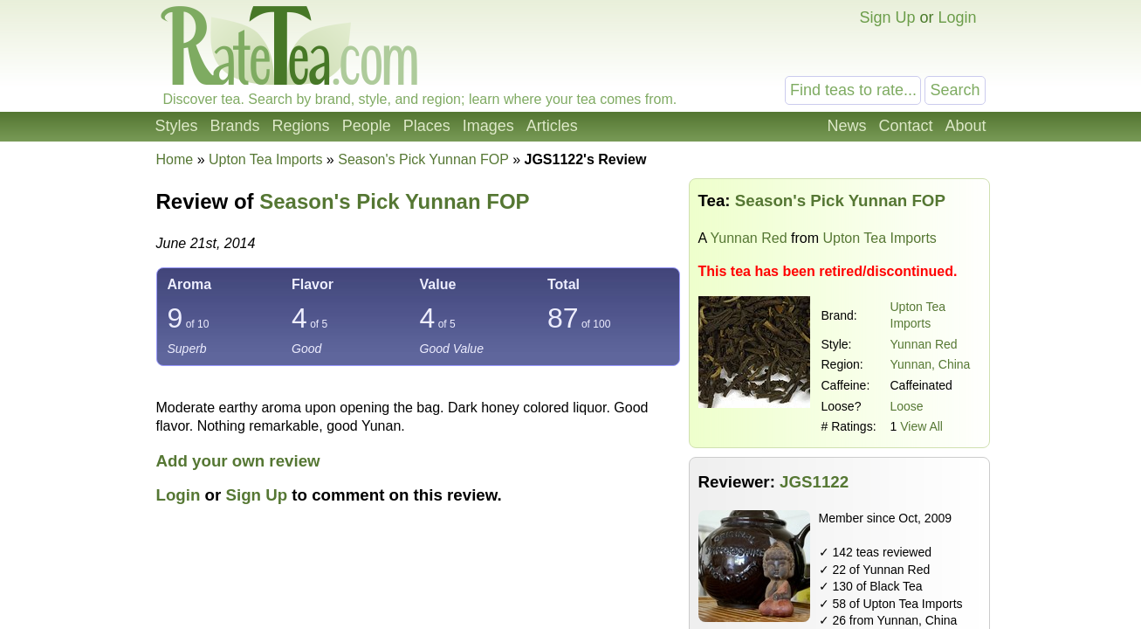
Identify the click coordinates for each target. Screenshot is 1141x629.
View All (921, 426)
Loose (907, 406)
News (846, 126)
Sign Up (887, 17)
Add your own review (238, 461)
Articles (552, 126)
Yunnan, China (930, 364)
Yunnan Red (748, 238)
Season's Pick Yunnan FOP (394, 201)
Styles (176, 126)
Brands (235, 126)
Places (426, 126)
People (366, 126)
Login (957, 17)
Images (488, 126)
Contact (905, 126)
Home (175, 159)
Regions (301, 126)
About (965, 126)
